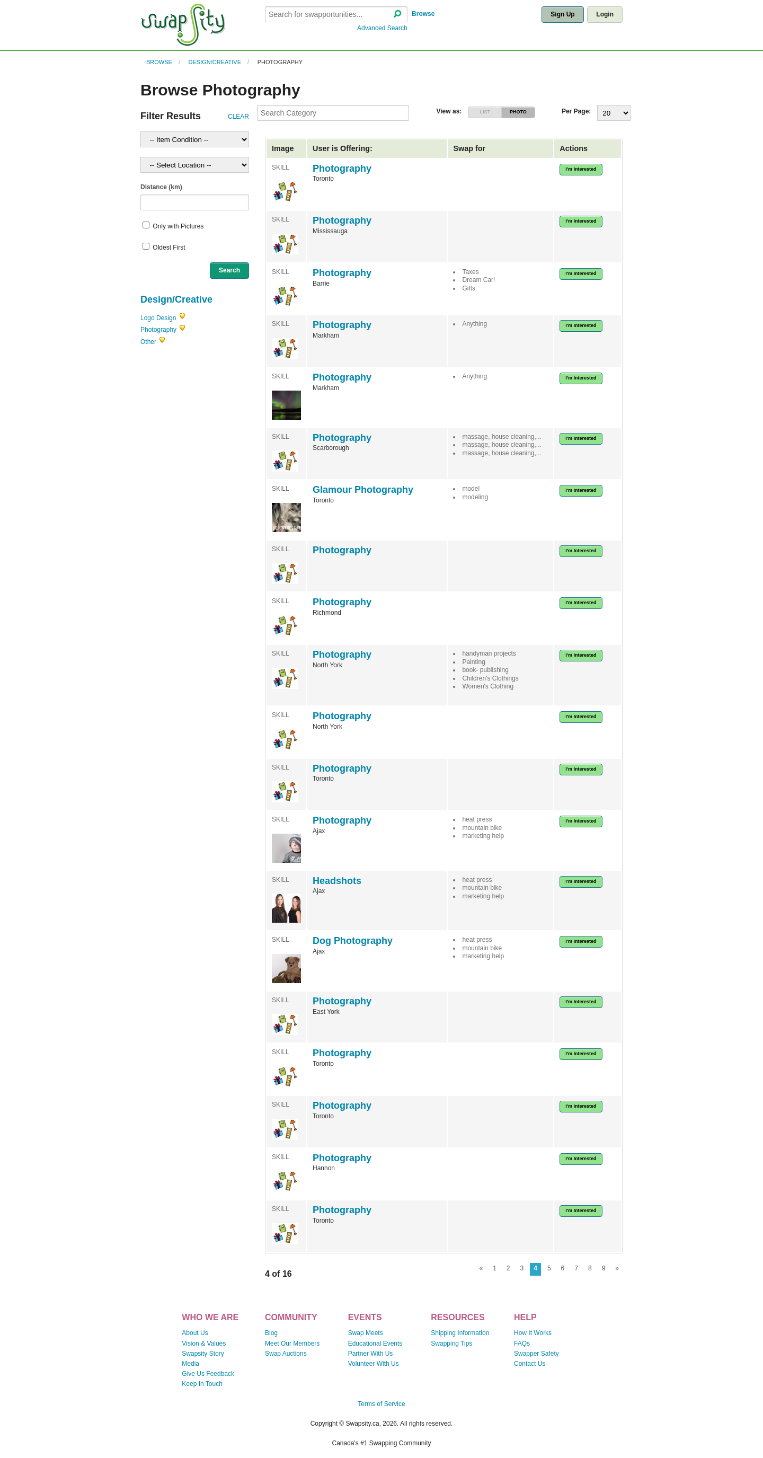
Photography (280, 62)
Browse (423, 13)
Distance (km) (161, 187)
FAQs (522, 1343)
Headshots (337, 881)
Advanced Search (382, 28)
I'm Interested (580, 169)
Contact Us (529, 1363)
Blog (271, 1333)
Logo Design (158, 318)
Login (605, 14)
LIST (485, 111)
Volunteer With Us (373, 1363)
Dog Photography (353, 940)
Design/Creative (215, 62)
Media (190, 1363)
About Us (195, 1333)
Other (148, 342)
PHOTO (518, 111)
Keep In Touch (202, 1384)
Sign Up (562, 14)
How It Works (533, 1333)
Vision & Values (204, 1343)
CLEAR (238, 116)
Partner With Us (370, 1353)
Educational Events (375, 1343)
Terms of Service (381, 1404)
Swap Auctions (286, 1353)
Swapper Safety (536, 1353)
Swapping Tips (451, 1343)
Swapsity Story (203, 1353)
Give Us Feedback (208, 1373)
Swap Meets (365, 1333)
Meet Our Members (292, 1343)
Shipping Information (460, 1333)
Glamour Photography (363, 489)
